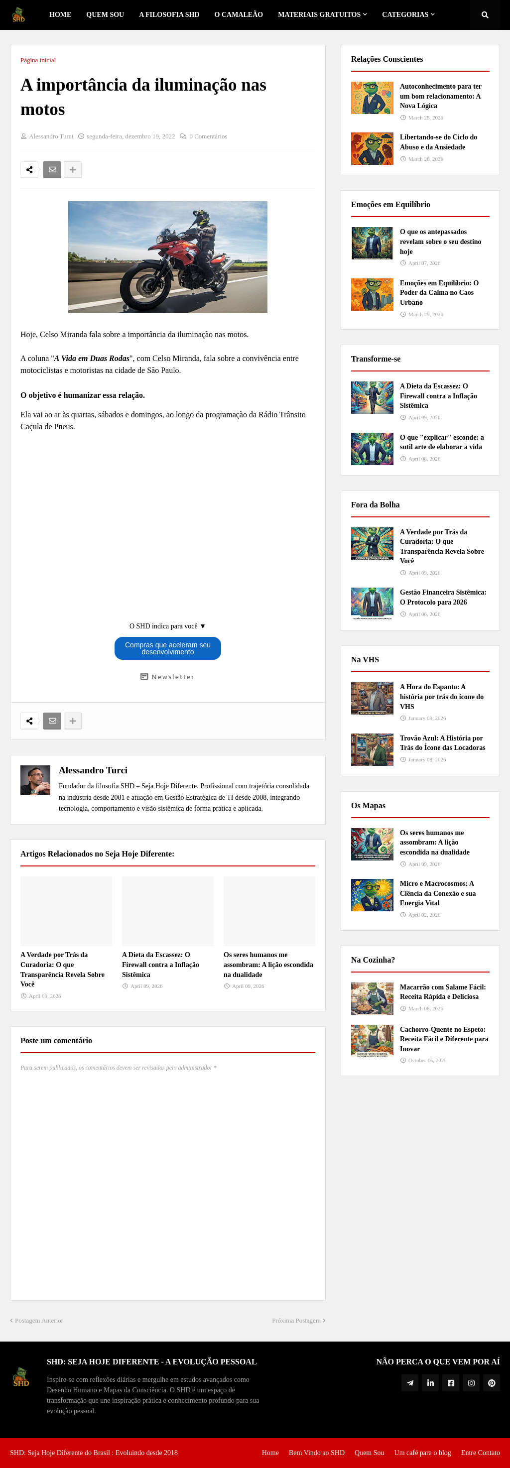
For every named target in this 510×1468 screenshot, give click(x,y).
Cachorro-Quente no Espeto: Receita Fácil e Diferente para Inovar (444, 1039)
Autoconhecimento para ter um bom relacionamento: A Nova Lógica (441, 96)
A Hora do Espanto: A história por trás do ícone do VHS (442, 696)
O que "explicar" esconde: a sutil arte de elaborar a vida (442, 442)
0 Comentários (208, 136)
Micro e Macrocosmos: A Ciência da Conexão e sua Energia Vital (438, 893)
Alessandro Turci (93, 770)
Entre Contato (480, 1453)
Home (270, 1453)
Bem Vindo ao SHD (317, 1453)
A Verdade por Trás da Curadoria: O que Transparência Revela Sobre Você (62, 969)
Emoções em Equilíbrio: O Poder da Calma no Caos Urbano (439, 292)
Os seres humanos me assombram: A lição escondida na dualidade (268, 964)
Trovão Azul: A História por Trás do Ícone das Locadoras (443, 743)
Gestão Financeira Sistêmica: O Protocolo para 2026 (443, 597)
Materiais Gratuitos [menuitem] (319, 14)
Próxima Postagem (296, 1320)
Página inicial (38, 60)
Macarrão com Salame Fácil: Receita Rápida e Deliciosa (443, 992)
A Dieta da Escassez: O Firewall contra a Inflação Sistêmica (160, 964)
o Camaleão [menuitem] (239, 14)
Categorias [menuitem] (405, 14)
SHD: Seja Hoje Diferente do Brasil (60, 1453)
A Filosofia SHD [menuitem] (169, 14)
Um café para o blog (422, 1453)
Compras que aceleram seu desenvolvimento (168, 648)
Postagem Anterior (39, 1320)
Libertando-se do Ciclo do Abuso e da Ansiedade (438, 142)
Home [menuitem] (60, 14)
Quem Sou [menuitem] (105, 14)
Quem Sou (369, 1453)
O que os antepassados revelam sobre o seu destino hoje (441, 241)
